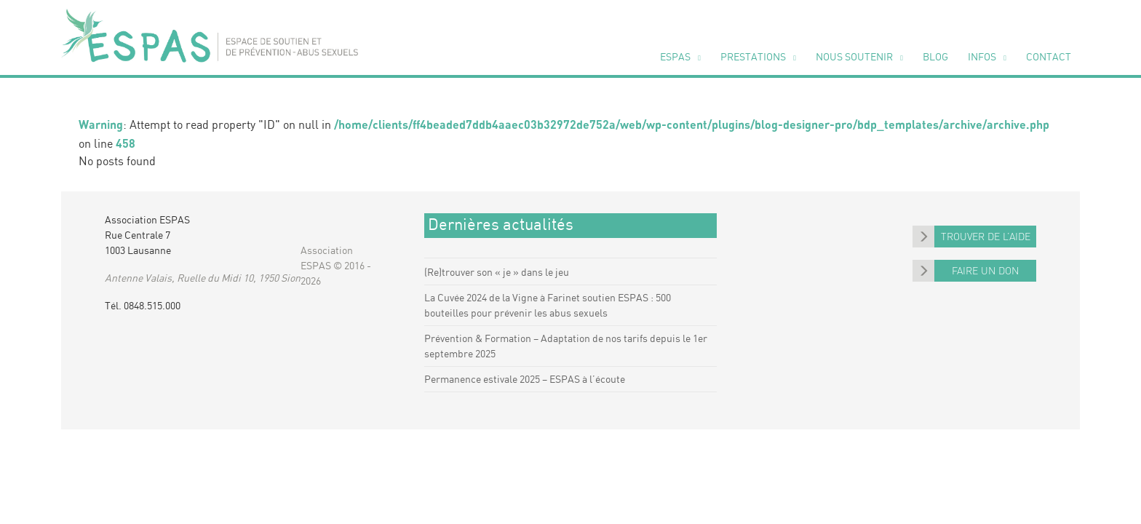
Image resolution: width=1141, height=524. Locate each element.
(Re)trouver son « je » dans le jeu (496, 273)
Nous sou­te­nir (854, 57)
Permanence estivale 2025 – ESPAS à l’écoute (524, 380)
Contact (1048, 57)
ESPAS (675, 57)
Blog (935, 57)
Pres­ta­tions (753, 57)
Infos (982, 57)
